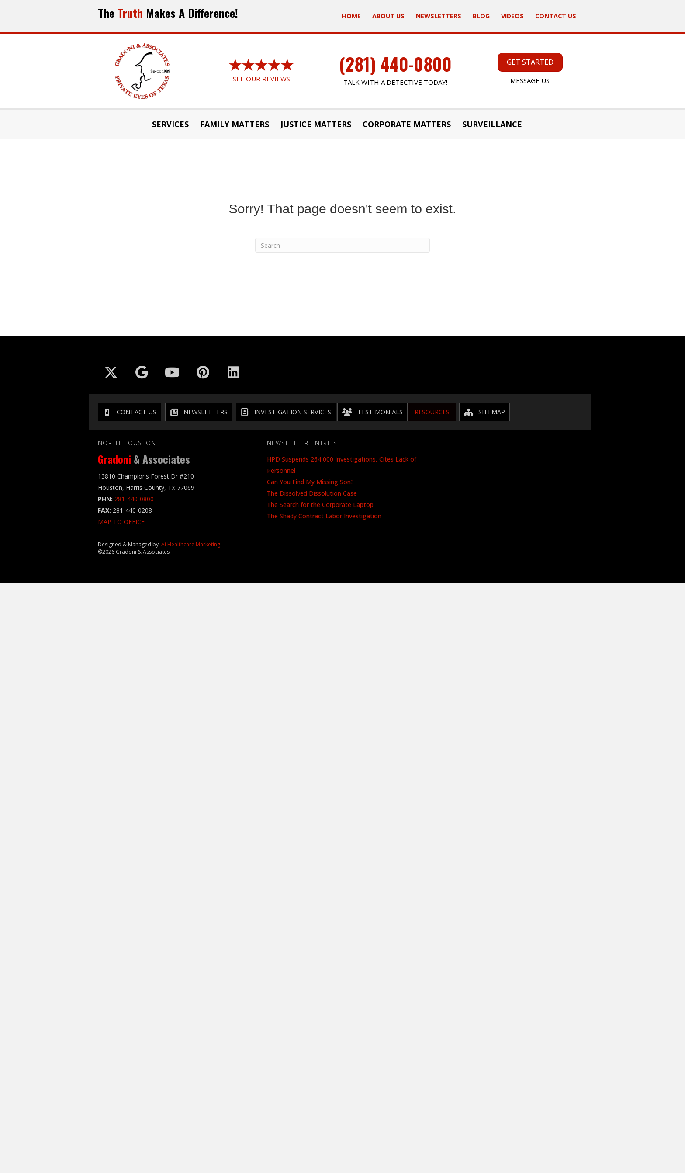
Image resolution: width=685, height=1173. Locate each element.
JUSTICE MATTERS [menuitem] (315, 124)
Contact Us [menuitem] (555, 16)
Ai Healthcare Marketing (190, 544)
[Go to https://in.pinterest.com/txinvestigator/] (203, 372)
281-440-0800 (134, 499)
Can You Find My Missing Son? (310, 482)
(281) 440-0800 (395, 64)
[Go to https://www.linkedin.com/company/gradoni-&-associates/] (233, 372)
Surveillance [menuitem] (492, 124)
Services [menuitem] (170, 124)
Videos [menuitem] (512, 16)
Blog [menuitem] (481, 16)
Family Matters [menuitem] (234, 124)
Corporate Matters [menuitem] (407, 124)
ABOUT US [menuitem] (388, 16)
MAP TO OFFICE (121, 521)
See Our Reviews (261, 78)
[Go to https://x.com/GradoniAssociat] (111, 372)
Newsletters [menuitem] (438, 16)
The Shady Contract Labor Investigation (324, 516)
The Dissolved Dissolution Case (312, 493)
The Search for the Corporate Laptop (320, 504)
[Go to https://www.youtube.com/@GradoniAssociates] (172, 372)
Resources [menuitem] (432, 412)
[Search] (342, 245)
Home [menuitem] (351, 16)
